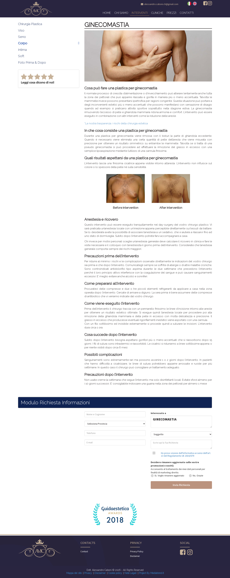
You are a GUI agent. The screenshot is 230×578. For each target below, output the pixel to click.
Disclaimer (135, 556)
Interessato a (158, 413)
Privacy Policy (136, 551)
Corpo (48, 43)
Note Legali (130, 573)
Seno (22, 37)
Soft (21, 56)
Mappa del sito (74, 573)
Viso (21, 30)
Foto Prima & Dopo (32, 62)
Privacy (88, 573)
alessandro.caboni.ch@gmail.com (161, 4)
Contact (84, 551)
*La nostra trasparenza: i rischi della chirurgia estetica (116, 123)
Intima (22, 49)
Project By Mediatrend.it (151, 573)
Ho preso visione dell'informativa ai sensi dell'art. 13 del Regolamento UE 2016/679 (186, 454)
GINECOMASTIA (181, 422)
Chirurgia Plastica (30, 24)
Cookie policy (115, 573)
